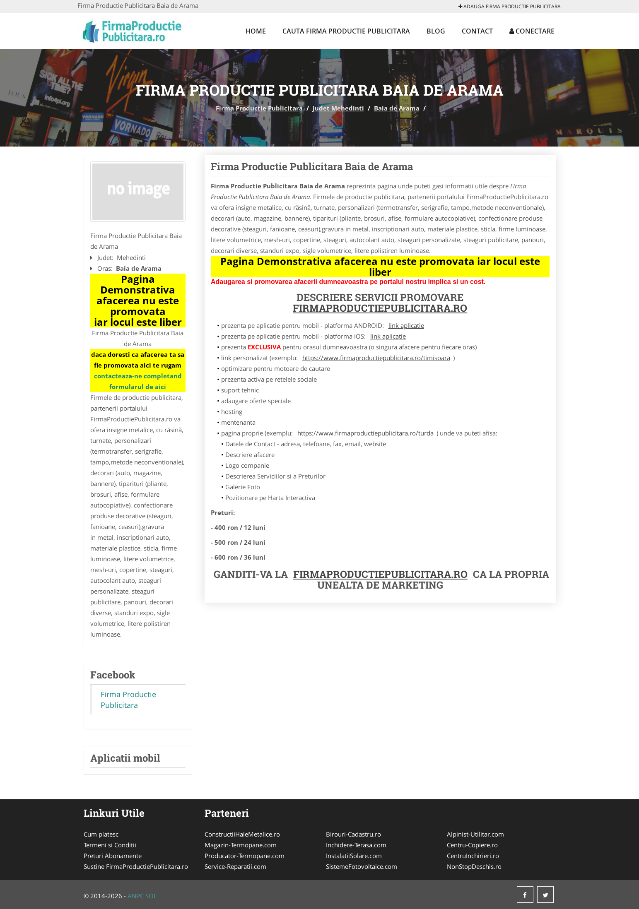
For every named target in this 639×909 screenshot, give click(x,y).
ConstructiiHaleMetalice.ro (242, 834)
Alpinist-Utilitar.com (475, 834)
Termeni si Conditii (110, 845)
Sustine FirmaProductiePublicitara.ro (136, 866)
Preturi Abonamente (113, 855)
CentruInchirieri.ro (473, 855)
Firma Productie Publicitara (259, 108)
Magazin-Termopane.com (241, 845)
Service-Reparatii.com (235, 866)
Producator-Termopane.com (245, 855)
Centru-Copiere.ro (472, 845)
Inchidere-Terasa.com (356, 845)
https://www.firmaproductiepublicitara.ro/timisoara (376, 358)
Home (256, 31)
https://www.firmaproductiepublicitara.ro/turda (365, 433)
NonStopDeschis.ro (474, 866)
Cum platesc (101, 834)
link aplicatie (406, 325)
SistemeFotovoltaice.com (361, 866)
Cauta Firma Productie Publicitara (346, 31)
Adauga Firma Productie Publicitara (509, 6)
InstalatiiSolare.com (354, 855)
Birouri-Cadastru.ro (353, 834)
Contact (477, 31)
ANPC (136, 896)
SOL (151, 896)
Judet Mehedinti (338, 108)
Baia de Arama (397, 108)
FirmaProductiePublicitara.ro (380, 308)
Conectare (532, 31)
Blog (436, 31)
